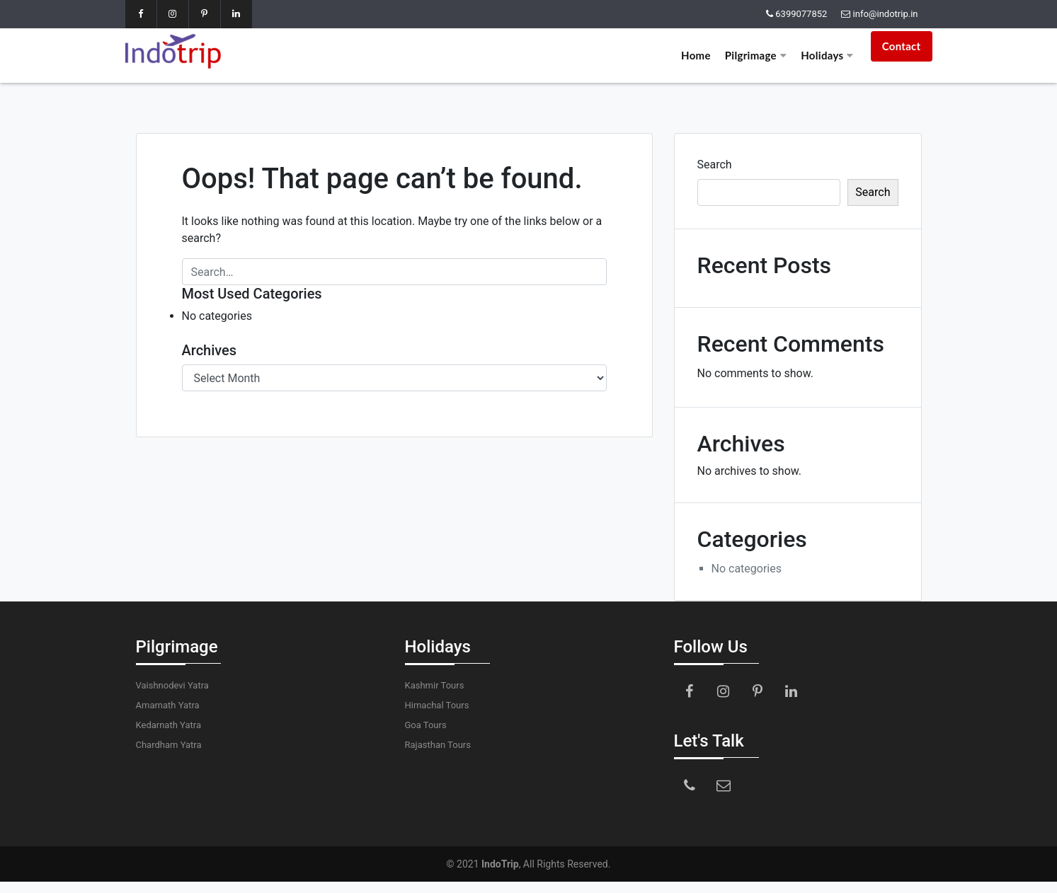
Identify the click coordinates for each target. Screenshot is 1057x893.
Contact (901, 46)
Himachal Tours (437, 705)
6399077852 (801, 13)
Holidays (827, 55)
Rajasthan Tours (438, 744)
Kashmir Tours (434, 685)
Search (714, 164)
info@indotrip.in (885, 13)
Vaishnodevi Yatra (172, 685)
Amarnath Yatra (168, 705)
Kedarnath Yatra (168, 725)
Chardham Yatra (169, 744)
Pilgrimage (756, 55)
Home (696, 55)
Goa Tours (426, 725)
